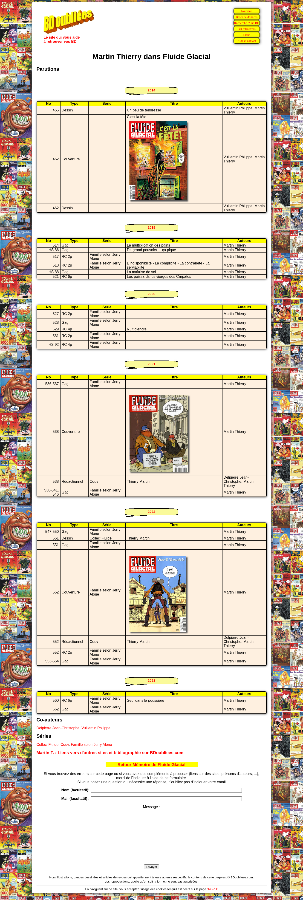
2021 (151, 364)
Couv (65, 745)
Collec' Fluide (48, 745)
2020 (151, 294)
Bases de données (246, 17)
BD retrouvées (246, 29)
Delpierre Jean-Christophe (58, 728)
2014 (151, 90)
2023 (151, 680)
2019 (151, 227)
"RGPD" (212, 894)
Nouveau (246, 11)
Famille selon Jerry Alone (91, 745)
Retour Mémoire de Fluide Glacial (151, 764)
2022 (151, 512)
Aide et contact (246, 41)
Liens (246, 35)
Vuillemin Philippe (95, 728)
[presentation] (152, 857)
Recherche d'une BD (246, 23)
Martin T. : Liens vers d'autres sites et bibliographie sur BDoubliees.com (110, 752)
